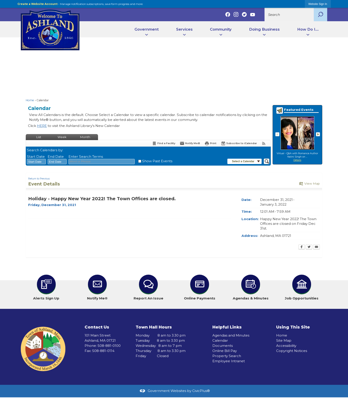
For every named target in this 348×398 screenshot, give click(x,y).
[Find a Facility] (163, 143)
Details (297, 160)
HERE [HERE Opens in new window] (42, 126)
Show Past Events (157, 161)
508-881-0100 (109, 345)
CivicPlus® (201, 391)
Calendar (220, 340)
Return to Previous (39, 178)
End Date (56, 156)
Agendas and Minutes (230, 335)
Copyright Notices (291, 351)
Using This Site (293, 327)
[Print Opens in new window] (210, 143)
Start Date (36, 156)
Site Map (283, 340)
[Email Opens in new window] (316, 247)
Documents (222, 345)
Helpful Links (227, 327)
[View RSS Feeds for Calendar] (263, 143)
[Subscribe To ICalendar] (239, 143)
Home (30, 100)
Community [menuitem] (221, 29)
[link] (318, 4)
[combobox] (36, 161)
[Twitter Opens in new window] (309, 247)
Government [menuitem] (147, 29)
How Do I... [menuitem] (308, 29)
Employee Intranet (228, 361)
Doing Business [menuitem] (264, 29)
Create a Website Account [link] (37, 4)
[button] (320, 14)
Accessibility (286, 345)
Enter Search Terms (85, 156)
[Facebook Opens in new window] (301, 247)
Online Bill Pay (224, 351)
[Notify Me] (190, 143)
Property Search (226, 356)
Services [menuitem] (184, 29)
